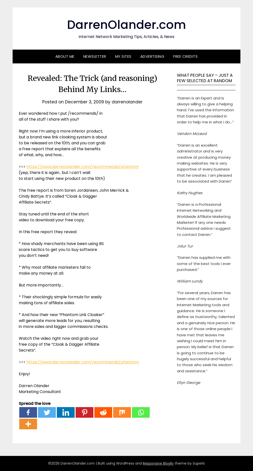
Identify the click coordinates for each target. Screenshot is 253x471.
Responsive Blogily (158, 463)
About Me (64, 56)
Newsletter (94, 56)
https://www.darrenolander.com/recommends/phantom (82, 167)
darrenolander (127, 102)
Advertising (152, 56)
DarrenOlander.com (126, 25)
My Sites (123, 56)
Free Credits (185, 56)
